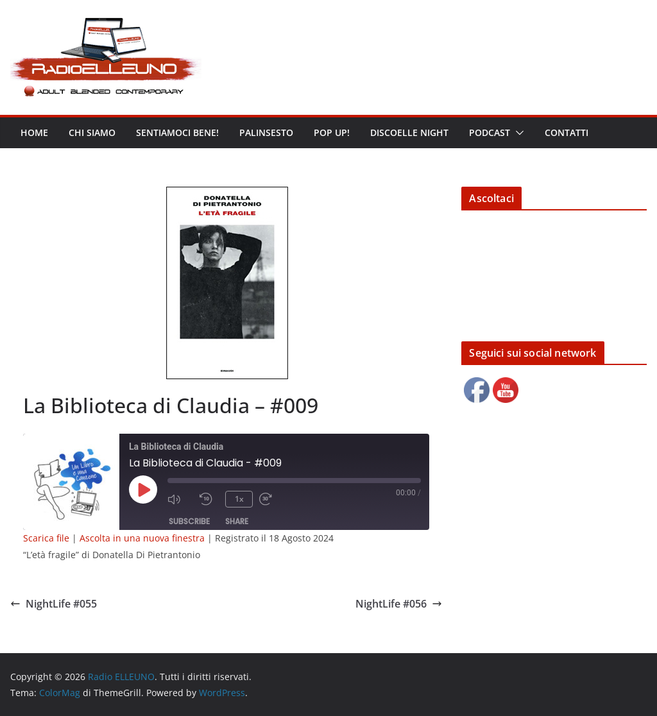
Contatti (566, 132)
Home (34, 132)
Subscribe (189, 521)
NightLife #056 (398, 604)
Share (236, 521)
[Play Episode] (143, 489)
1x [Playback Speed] (239, 498)
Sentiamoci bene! (177, 132)
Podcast (489, 132)
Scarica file (46, 538)
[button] (517, 133)
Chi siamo (92, 132)
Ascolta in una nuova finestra (142, 538)
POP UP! (332, 132)
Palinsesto (266, 132)
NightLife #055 (53, 604)
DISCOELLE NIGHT (409, 132)
